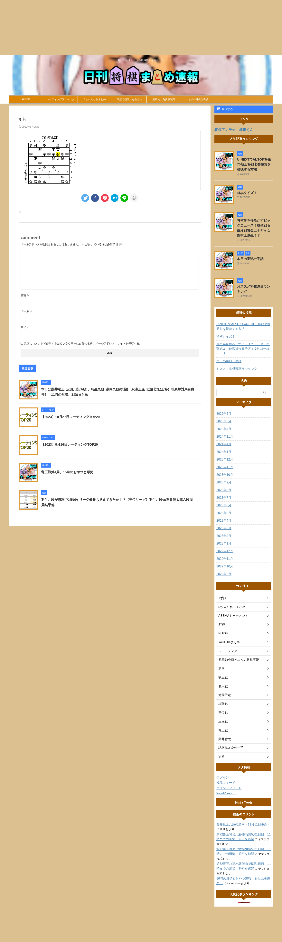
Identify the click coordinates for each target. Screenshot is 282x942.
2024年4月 (223, 429)
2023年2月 (223, 521)
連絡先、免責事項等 (163, 99)
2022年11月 (223, 544)
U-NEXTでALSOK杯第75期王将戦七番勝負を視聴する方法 (255, 163)
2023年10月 (223, 460)
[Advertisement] (117, 27)
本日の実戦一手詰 (248, 249)
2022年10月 (223, 551)
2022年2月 (223, 559)
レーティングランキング (60, 99)
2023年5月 (223, 498)
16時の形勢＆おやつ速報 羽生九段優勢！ (242, 863)
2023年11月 (223, 452)
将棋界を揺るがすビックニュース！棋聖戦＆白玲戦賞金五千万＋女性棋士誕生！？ (255, 222)
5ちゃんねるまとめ (95, 99)
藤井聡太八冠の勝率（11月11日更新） (240, 809)
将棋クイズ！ (245, 190)
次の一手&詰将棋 (198, 99)
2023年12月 (223, 444)
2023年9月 (223, 467)
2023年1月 (223, 528)
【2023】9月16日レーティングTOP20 (68, 444)
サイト (25, 327)
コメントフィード (227, 773)
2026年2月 (223, 399)
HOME (26, 99)
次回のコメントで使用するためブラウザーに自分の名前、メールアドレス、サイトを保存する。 (83, 343)
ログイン (221, 762)
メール (26, 311)
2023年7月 (223, 483)
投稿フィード (224, 768)
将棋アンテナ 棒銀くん (230, 129)
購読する (225, 109)
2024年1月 (223, 437)
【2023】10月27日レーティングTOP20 (68, 417)
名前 (25, 295)
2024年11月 (223, 422)
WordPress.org (225, 778)
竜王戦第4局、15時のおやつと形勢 (65, 472)
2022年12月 (223, 536)
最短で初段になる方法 (129, 99)
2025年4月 (223, 414)
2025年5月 (223, 406)
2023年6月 (223, 490)
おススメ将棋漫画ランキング (255, 277)
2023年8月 (223, 475)
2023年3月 (223, 513)
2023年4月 (223, 506)
